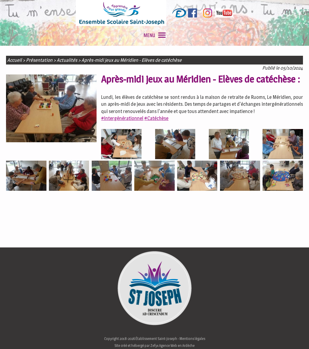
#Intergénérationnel (122, 118)
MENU (155, 35)
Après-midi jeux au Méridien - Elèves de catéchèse (131, 60)
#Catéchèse (156, 118)
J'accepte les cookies (201, 342)
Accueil (14, 60)
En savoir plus (245, 342)
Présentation (39, 60)
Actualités (67, 60)
